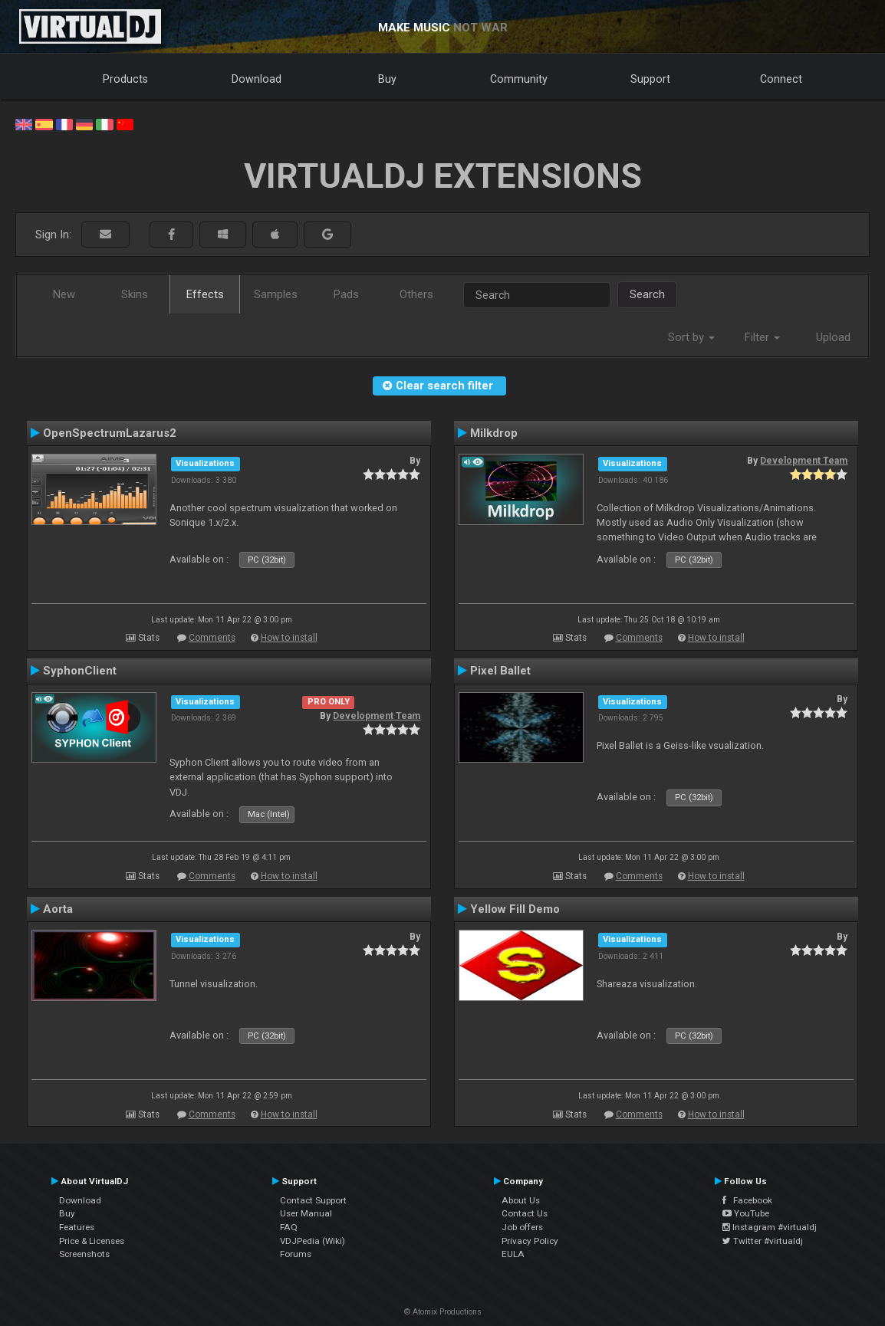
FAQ (289, 1227)
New (64, 294)
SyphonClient (80, 671)
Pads (346, 294)
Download (256, 79)
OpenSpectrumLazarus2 (109, 433)
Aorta (58, 909)
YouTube (745, 1213)
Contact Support (313, 1200)
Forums (295, 1254)
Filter (762, 337)
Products (125, 79)
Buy (387, 79)
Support (650, 79)
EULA (513, 1254)
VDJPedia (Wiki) (312, 1241)
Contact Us (525, 1213)
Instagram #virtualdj (769, 1227)
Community (519, 79)
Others (416, 294)
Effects (205, 294)
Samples (276, 294)
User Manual (306, 1213)
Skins (134, 294)
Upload (833, 337)
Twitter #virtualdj (762, 1241)
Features (76, 1227)
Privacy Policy (530, 1241)
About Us (521, 1200)
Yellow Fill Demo (515, 909)
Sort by (691, 337)
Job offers (522, 1227)
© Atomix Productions (443, 1312)
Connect (781, 79)
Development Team (803, 460)
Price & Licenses (91, 1241)
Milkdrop (494, 433)
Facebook (747, 1200)
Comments (212, 637)
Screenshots (84, 1254)
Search (647, 294)
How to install (289, 637)
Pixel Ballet (500, 671)
